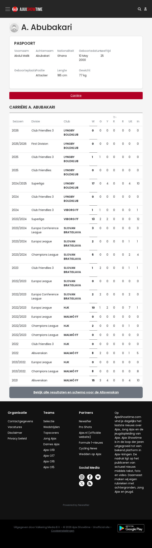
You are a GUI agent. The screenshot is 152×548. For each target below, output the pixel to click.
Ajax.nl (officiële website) (90, 435)
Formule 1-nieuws (91, 443)
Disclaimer (15, 433)
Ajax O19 (49, 450)
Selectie (48, 421)
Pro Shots (85, 427)
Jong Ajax (49, 438)
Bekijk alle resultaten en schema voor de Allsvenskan (76, 392)
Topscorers (51, 433)
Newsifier (85, 421)
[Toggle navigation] (8, 9)
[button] (139, 9)
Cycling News (88, 448)
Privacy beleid (17, 438)
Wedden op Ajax (90, 454)
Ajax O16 (49, 461)
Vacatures (15, 427)
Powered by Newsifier (76, 505)
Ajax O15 (48, 467)
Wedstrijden (51, 427)
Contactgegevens (20, 421)
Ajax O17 (49, 456)
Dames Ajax (51, 444)
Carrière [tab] (76, 95)
